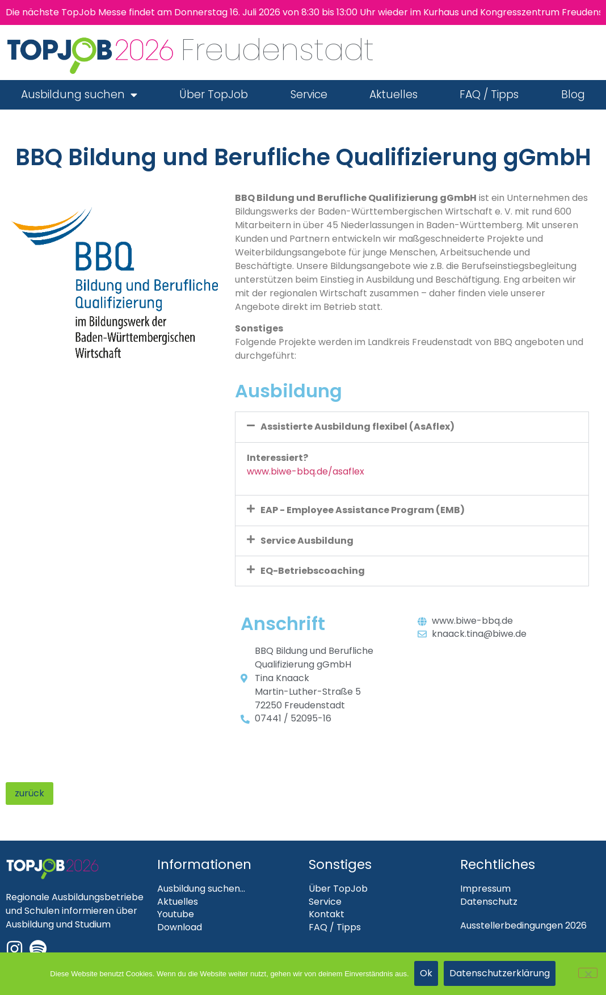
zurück (29, 793)
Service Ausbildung (307, 540)
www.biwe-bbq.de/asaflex (305, 471)
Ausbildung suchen (79, 94)
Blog (573, 94)
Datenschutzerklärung (500, 973)
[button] (411, 427)
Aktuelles (393, 94)
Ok (426, 973)
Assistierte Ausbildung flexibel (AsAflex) (357, 426)
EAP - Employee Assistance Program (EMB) (362, 510)
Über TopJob (213, 94)
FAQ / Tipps (489, 94)
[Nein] (587, 973)
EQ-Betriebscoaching (312, 570)
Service (309, 94)
